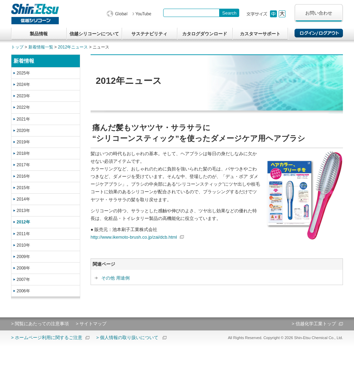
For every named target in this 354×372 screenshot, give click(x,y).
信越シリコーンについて (94, 33)
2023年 (23, 96)
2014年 (23, 199)
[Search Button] (229, 13)
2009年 (23, 256)
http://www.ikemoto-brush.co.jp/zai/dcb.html (134, 237)
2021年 (23, 119)
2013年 (23, 210)
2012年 (23, 222)
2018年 (23, 153)
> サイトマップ (91, 323)
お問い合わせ (318, 13)
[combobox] (191, 13)
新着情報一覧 (40, 47)
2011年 (23, 233)
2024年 (23, 84)
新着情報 (23, 61)
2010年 (23, 245)
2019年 (23, 142)
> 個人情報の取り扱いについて (127, 337)
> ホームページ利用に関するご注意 (46, 337)
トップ (17, 47)
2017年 (23, 164)
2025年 (23, 73)
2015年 (23, 187)
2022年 (23, 107)
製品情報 (39, 33)
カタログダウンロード (204, 33)
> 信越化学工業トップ (314, 323)
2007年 (23, 279)
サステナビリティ (149, 33)
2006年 (23, 291)
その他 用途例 (115, 278)
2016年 (23, 176)
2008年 (23, 268)
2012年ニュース (73, 47)
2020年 (23, 130)
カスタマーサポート (260, 33)
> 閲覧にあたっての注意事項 (40, 323)
